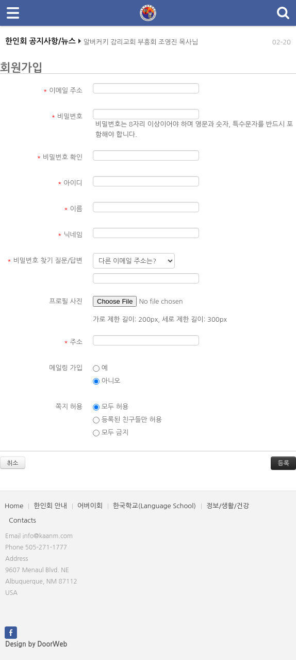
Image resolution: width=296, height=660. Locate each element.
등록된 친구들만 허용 (127, 419)
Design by (36, 644)
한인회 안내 (50, 505)
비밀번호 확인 (60, 157)
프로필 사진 (66, 301)
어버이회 (90, 505)
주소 (73, 342)
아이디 (70, 183)
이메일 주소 (63, 90)
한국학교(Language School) (154, 505)
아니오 (106, 381)
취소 (13, 463)
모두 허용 (110, 407)
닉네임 (70, 234)
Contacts (22, 520)
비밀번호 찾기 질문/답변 (45, 260)
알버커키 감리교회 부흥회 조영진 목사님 (141, 44)
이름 (73, 209)
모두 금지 (110, 432)
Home (14, 505)
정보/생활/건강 (227, 505)
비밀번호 (67, 116)
